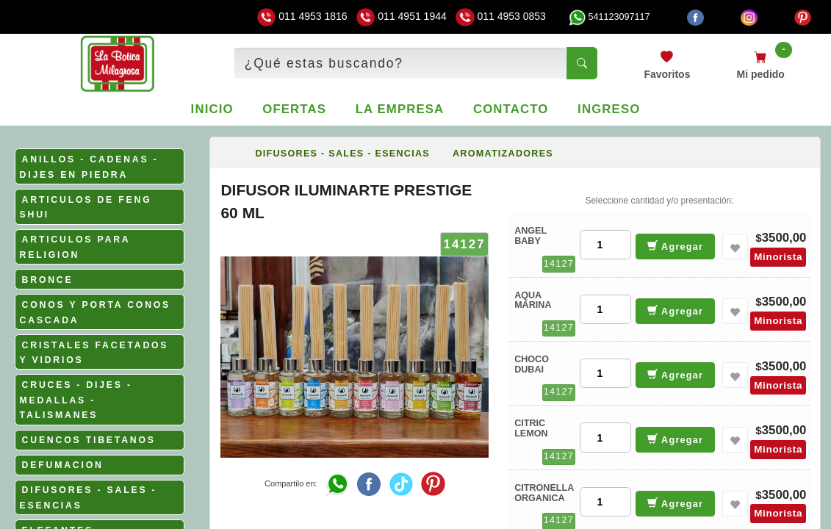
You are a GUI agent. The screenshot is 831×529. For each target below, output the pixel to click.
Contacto (511, 109)
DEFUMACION (63, 465)
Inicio (212, 109)
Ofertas (294, 109)
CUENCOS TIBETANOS (89, 440)
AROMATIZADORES (503, 153)
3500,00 (784, 238)
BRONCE (47, 280)
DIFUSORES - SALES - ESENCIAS (342, 153)
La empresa (400, 109)
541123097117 (609, 17)
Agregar (675, 246)
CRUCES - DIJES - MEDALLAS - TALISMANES (76, 400)
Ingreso (609, 109)
